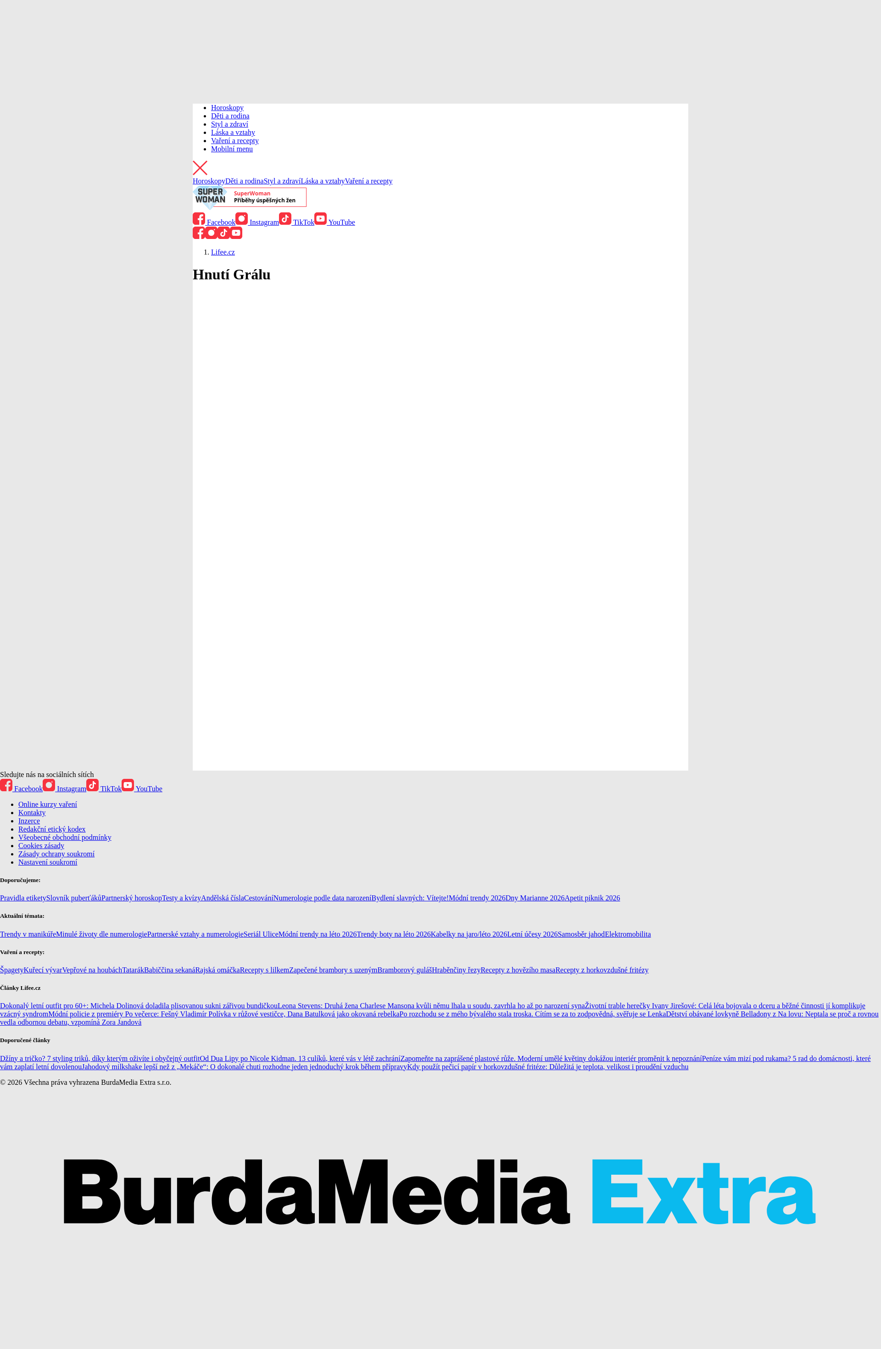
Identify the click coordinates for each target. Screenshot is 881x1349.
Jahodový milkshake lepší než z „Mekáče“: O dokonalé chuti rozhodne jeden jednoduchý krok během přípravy (244, 1067)
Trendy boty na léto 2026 (393, 934)
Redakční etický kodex (52, 829)
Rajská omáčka (217, 970)
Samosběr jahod (581, 934)
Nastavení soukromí (47, 862)
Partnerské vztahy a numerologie (195, 934)
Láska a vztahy (233, 132)
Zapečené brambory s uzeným (333, 970)
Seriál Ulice (261, 934)
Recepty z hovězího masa (517, 970)
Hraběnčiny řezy (456, 970)
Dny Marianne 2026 (535, 898)
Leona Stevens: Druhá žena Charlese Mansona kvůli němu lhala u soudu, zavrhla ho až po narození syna (431, 1006)
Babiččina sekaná (169, 970)
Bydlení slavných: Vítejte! (410, 898)
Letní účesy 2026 (532, 934)
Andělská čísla (222, 898)
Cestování (258, 898)
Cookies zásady (41, 845)
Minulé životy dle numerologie (101, 934)
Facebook (214, 222)
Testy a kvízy (181, 898)
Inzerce (29, 821)
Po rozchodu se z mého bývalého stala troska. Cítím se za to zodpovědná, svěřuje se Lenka (533, 1014)
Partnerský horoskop (131, 898)
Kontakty (32, 812)
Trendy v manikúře (28, 934)
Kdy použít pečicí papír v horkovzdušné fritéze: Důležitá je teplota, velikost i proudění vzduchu (547, 1067)
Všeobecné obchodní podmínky (65, 837)
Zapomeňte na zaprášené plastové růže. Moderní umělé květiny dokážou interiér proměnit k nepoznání (551, 1058)
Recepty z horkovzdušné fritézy (601, 970)
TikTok (296, 222)
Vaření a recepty (235, 140)
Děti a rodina (230, 116)
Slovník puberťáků (73, 898)
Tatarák (133, 970)
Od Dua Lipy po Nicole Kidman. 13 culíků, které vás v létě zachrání (300, 1058)
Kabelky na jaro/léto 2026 (469, 934)
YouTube (334, 222)
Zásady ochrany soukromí (56, 854)
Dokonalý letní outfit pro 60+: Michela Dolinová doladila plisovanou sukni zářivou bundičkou (139, 1006)
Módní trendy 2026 (477, 898)
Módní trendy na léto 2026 (318, 934)
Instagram (257, 222)
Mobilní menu (232, 149)
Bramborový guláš (405, 970)
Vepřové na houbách (92, 970)
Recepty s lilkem (265, 970)
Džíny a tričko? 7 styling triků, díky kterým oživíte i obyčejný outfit (100, 1058)
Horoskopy (227, 107)
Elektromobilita (628, 934)
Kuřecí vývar (43, 970)
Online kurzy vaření (47, 804)
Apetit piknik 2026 (592, 898)
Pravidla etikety (23, 898)
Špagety (12, 970)
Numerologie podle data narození (322, 898)
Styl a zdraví (229, 124)
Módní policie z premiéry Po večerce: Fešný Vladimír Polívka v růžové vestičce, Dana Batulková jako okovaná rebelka (223, 1014)
